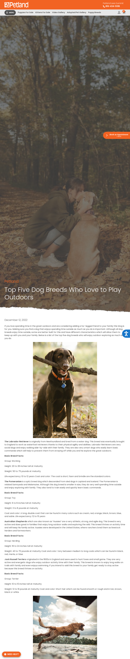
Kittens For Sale (42, 12)
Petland (11, 281)
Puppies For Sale (25, 12)
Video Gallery (58, 12)
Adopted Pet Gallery (76, 12)
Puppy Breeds (94, 12)
